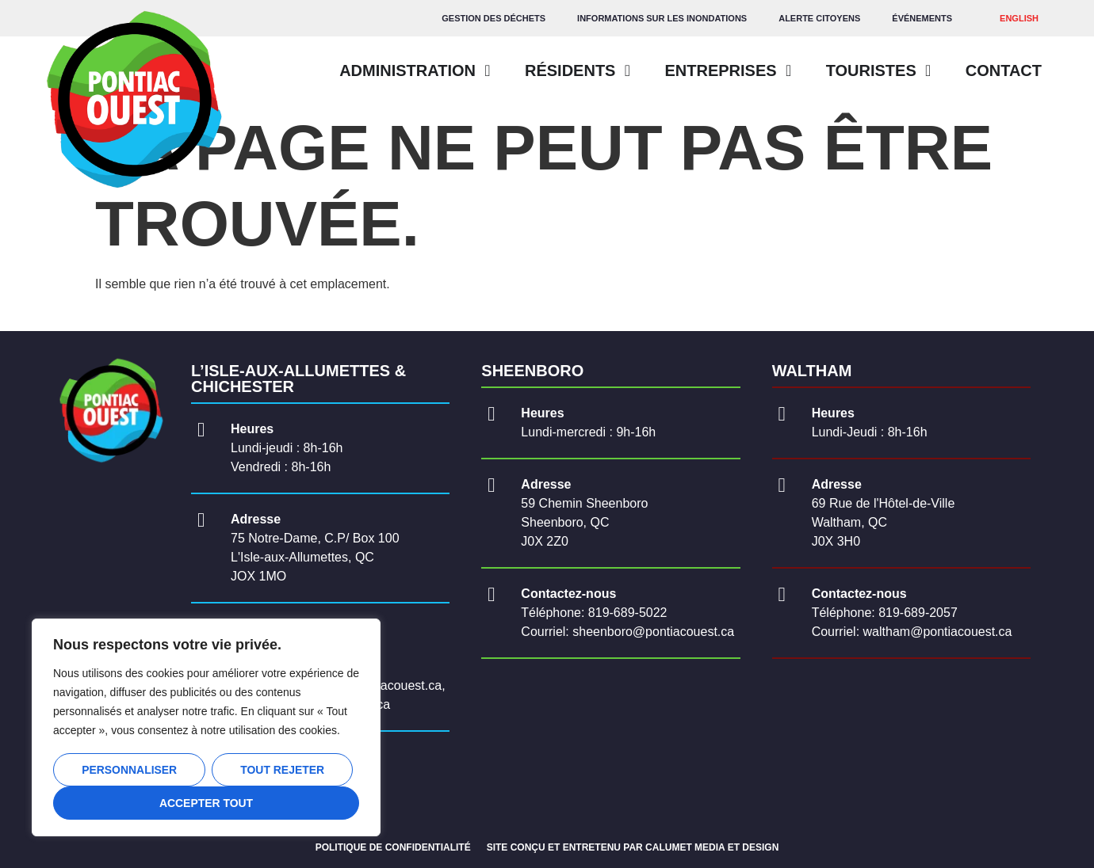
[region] (206, 727)
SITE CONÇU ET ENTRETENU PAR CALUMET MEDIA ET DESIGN (633, 847)
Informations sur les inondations (662, 18)
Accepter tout (206, 803)
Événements (922, 18)
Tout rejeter (282, 769)
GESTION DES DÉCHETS (493, 18)
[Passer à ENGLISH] (1019, 18)
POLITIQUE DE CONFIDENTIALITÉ (393, 847)
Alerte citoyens (819, 18)
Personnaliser (130, 769)
